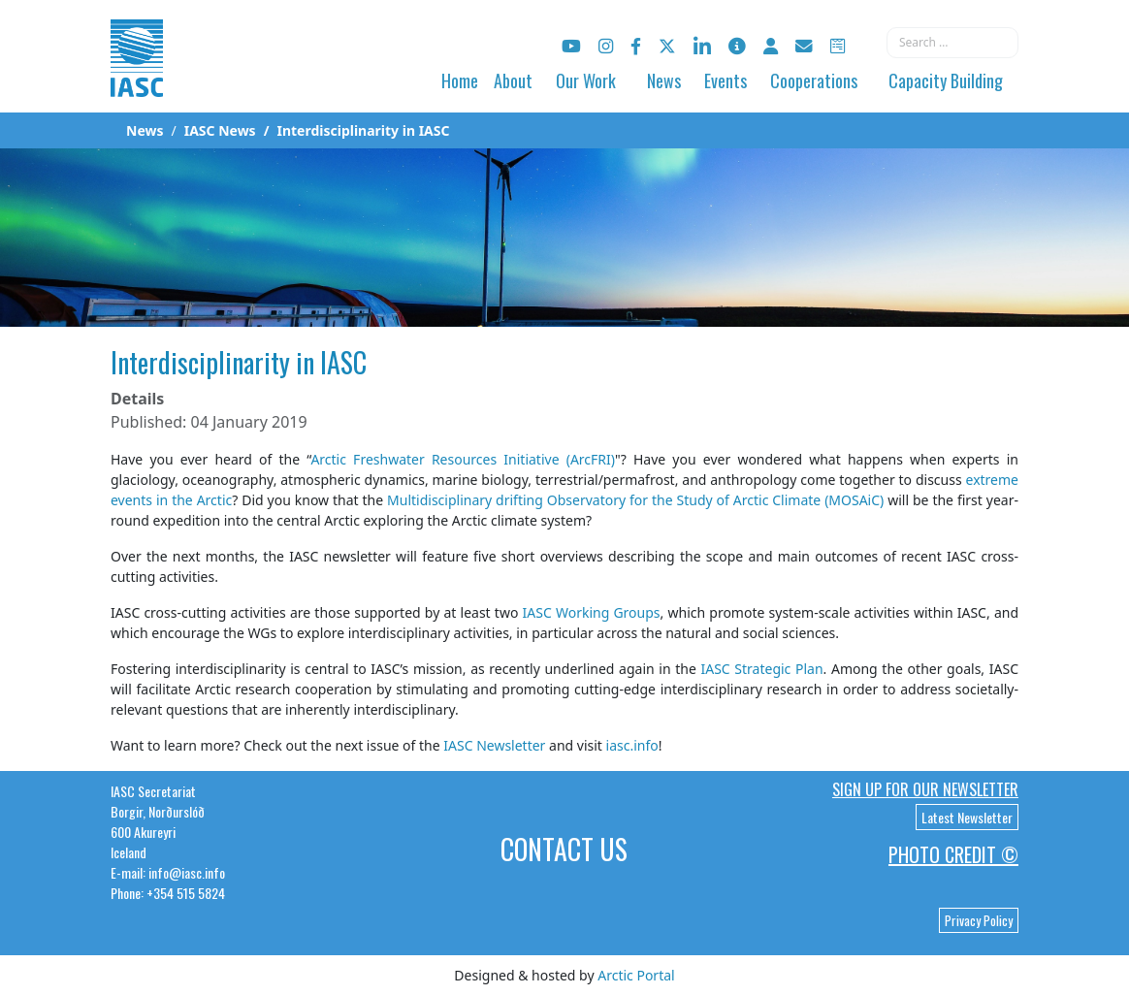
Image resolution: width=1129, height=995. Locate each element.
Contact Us (564, 849)
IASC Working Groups (592, 612)
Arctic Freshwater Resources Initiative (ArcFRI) (462, 459)
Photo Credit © (953, 854)
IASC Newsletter (494, 745)
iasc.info (632, 745)
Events (725, 80)
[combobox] (952, 42)
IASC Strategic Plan (761, 668)
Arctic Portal (635, 975)
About (513, 80)
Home (459, 80)
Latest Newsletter (967, 817)
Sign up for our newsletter (925, 789)
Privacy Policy (979, 920)
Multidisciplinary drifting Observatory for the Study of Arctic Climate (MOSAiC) (635, 500)
